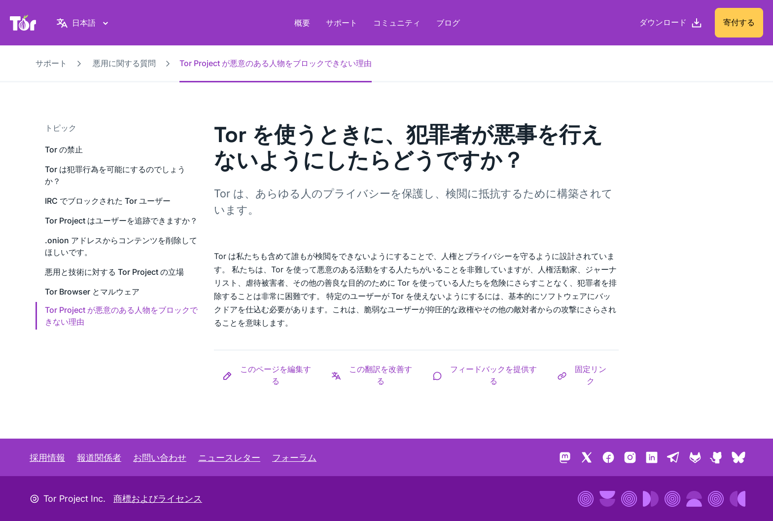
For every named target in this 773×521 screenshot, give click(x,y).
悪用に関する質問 (124, 63)
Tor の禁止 (64, 149)
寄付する (739, 22)
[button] (268, 375)
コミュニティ (397, 23)
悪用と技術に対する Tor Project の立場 (114, 272)
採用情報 (47, 457)
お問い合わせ (159, 457)
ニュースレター (229, 457)
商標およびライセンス (157, 498)
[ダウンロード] (671, 22)
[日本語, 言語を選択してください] (84, 22)
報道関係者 (99, 457)
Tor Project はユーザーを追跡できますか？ (121, 220)
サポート (341, 23)
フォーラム (294, 457)
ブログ (448, 23)
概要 (302, 23)
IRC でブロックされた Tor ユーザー (108, 201)
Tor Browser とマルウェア (92, 292)
